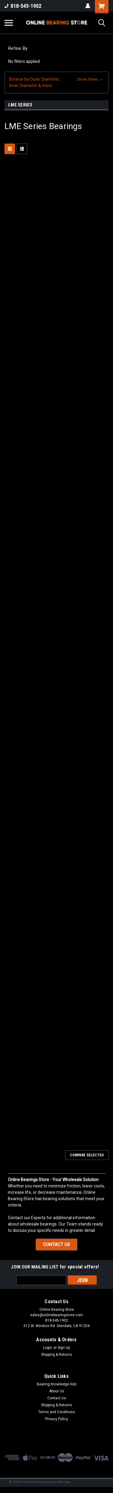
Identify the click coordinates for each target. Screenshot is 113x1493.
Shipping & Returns (56, 1354)
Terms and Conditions (56, 1412)
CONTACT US (56, 1244)
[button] (56, 82)
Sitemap (63, 1482)
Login (47, 1348)
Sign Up (64, 1348)
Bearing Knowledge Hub (56, 1384)
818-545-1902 (23, 6)
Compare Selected (87, 1155)
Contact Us (56, 1398)
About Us (56, 1391)
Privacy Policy (56, 1419)
